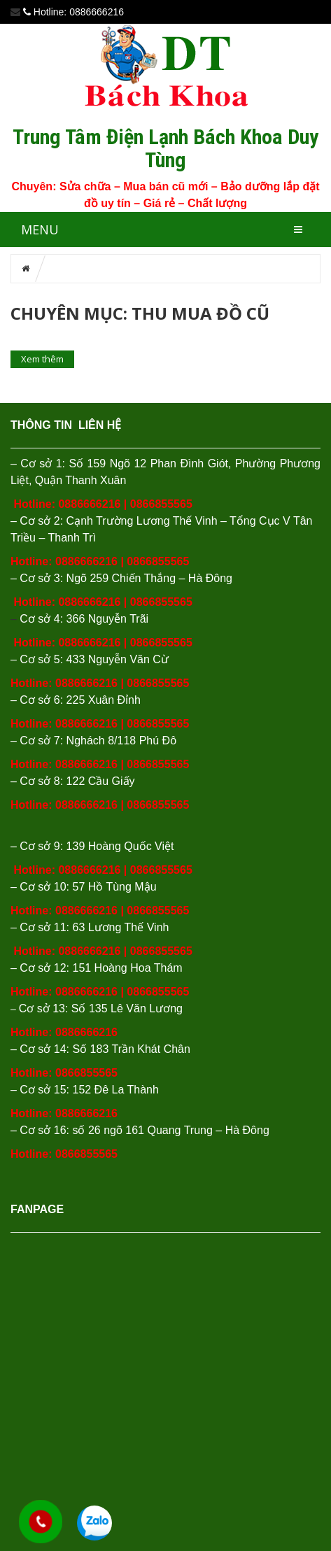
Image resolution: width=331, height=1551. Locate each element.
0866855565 (161, 504)
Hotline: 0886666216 (64, 1113)
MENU (40, 229)
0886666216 (89, 504)
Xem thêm (42, 359)
